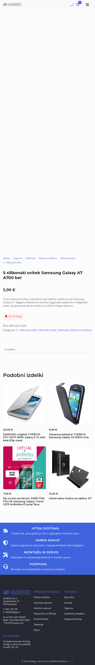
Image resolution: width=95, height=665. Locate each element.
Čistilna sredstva (42, 597)
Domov (6, 258)
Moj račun (69, 597)
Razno (37, 629)
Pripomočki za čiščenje (45, 613)
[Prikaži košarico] (78, 4)
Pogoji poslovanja (73, 619)
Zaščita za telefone (47, 258)
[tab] (10, 349)
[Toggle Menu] (87, 4)
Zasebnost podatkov (74, 613)
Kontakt (68, 602)
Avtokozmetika (41, 619)
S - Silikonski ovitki (12, 262)
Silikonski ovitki (67, 258)
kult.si (71, 661)
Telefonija (30, 258)
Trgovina (17, 258)
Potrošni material (42, 608)
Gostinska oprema (43, 602)
